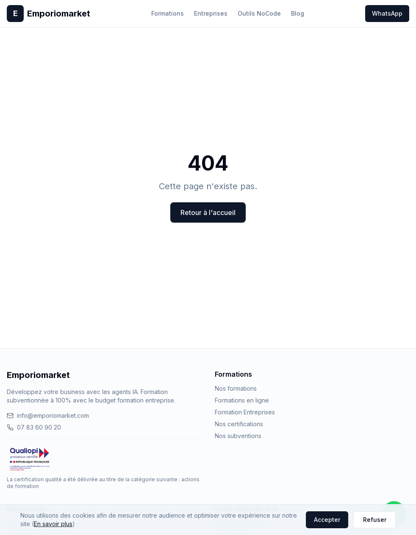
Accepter (327, 519)
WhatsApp (387, 13)
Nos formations (236, 388)
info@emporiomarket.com (48, 415)
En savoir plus (53, 523)
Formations (167, 13)
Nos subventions (238, 435)
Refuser (374, 519)
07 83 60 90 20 (34, 427)
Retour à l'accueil (208, 212)
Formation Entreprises (245, 412)
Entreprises (210, 13)
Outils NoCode (259, 13)
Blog (297, 13)
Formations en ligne (242, 400)
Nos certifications (239, 423)
